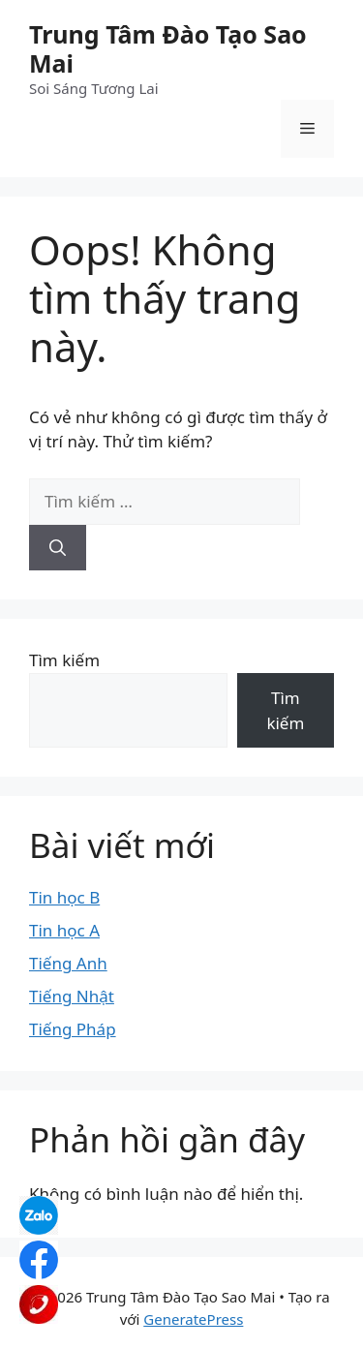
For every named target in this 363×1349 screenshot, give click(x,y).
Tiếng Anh (68, 963)
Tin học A (64, 930)
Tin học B (64, 897)
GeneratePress (193, 1319)
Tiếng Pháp (72, 1029)
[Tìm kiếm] (57, 548)
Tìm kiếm (64, 660)
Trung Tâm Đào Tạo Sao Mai (168, 48)
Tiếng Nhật (71, 996)
